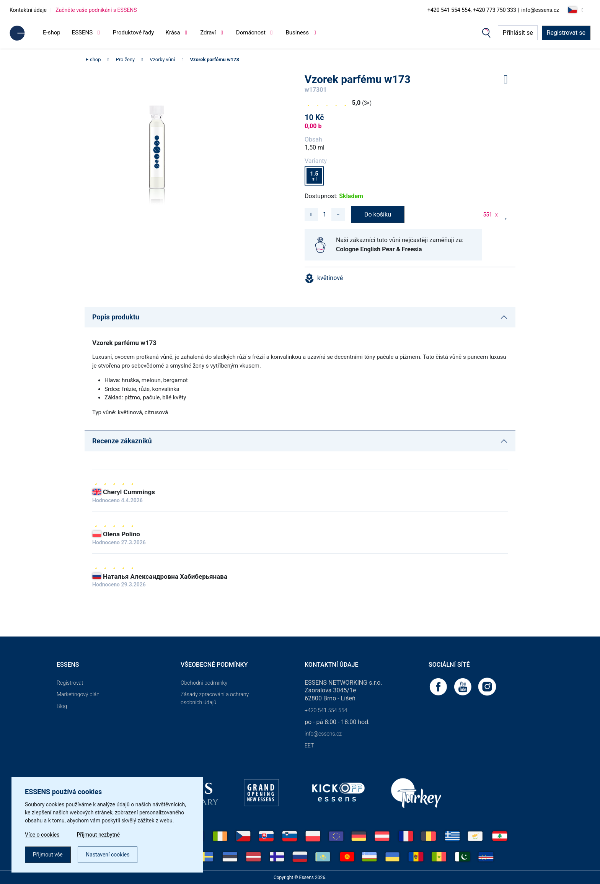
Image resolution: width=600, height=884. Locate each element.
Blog (62, 706)
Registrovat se (566, 32)
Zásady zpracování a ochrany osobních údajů (215, 698)
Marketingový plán (78, 694)
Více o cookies (42, 835)
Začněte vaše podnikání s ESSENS (96, 10)
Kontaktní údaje (28, 10)
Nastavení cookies (107, 854)
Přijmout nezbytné (98, 835)
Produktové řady (133, 32)
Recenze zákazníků (122, 441)
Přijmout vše (48, 854)
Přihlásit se (518, 32)
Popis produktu (115, 317)
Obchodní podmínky (204, 683)
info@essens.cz (540, 10)
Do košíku (377, 214)
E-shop (51, 32)
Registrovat (70, 683)
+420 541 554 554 (326, 710)
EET (309, 745)
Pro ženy (125, 59)
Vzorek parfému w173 (214, 59)
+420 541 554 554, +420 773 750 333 (471, 10)
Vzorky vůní (162, 59)
